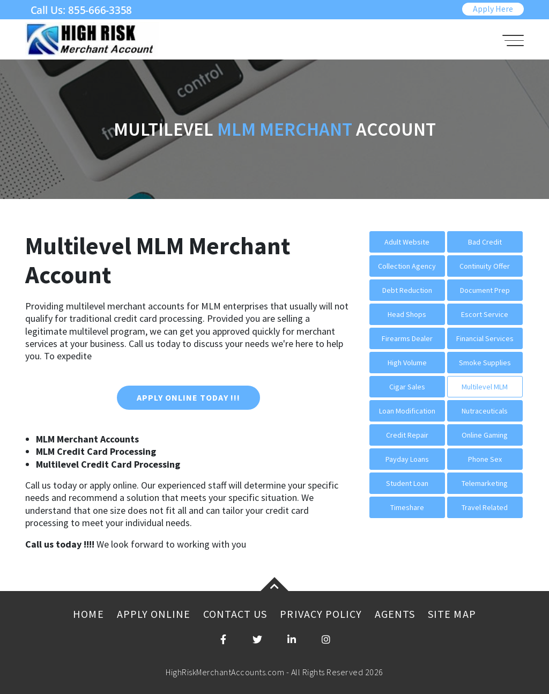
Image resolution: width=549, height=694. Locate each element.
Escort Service (484, 314)
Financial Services (485, 338)
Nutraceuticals (485, 411)
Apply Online (153, 614)
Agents (395, 614)
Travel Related (485, 507)
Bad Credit (485, 242)
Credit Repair (407, 435)
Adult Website (406, 242)
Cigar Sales (407, 387)
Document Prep (485, 290)
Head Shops (407, 314)
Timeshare (407, 507)
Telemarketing (485, 483)
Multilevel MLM (485, 387)
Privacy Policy (321, 614)
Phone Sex (485, 459)
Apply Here (493, 8)
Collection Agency (407, 266)
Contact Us (235, 614)
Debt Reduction (407, 290)
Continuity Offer (484, 266)
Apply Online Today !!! (188, 397)
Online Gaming (485, 435)
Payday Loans (407, 459)
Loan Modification (407, 411)
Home (88, 614)
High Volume (407, 362)
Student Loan (407, 483)
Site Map (452, 614)
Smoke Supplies (485, 362)
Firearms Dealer (407, 338)
